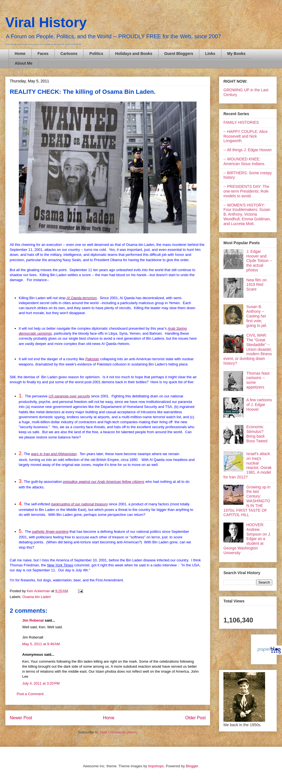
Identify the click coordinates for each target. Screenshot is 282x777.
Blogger (192, 766)
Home (20, 53)
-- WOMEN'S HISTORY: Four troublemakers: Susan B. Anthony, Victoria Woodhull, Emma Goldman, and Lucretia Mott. (247, 214)
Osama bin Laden (36, 597)
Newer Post (21, 717)
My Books (236, 53)
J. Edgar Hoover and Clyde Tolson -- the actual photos (259, 260)
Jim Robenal (33, 620)
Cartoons (69, 53)
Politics (96, 53)
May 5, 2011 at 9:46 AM (41, 644)
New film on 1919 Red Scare (256, 285)
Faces (43, 53)
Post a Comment (30, 694)
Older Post (195, 717)
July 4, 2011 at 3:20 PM (41, 683)
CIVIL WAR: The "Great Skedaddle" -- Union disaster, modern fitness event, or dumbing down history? (247, 349)
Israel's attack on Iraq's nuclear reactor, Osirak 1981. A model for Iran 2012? (247, 465)
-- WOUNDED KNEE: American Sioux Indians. (244, 161)
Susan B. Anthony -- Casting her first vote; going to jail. (256, 315)
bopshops (156, 766)
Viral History (46, 22)
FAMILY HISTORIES (241, 122)
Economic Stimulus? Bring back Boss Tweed (257, 434)
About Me (23, 63)
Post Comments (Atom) (118, 732)
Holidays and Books (133, 53)
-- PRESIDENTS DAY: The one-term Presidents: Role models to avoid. (246, 191)
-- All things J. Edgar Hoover (247, 150)
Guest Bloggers (178, 53)
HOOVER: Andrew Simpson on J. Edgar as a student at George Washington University (247, 539)
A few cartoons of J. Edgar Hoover (259, 405)
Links (210, 53)
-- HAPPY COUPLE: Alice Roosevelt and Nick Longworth (245, 136)
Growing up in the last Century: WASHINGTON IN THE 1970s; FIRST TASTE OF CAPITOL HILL (246, 501)
